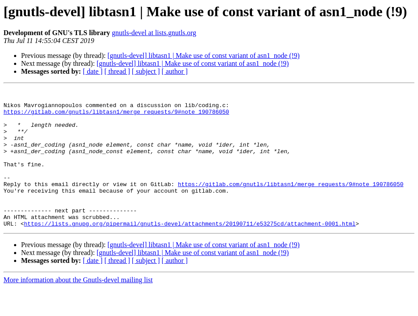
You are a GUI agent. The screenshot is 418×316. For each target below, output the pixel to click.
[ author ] (175, 71)
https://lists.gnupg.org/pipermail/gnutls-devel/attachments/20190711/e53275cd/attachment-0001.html (190, 251)
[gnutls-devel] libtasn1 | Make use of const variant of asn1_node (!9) (203, 55)
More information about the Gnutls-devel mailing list (78, 307)
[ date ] (93, 71)
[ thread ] (117, 71)
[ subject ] (146, 71)
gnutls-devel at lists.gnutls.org (154, 32)
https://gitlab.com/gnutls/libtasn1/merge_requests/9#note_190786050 (116, 117)
